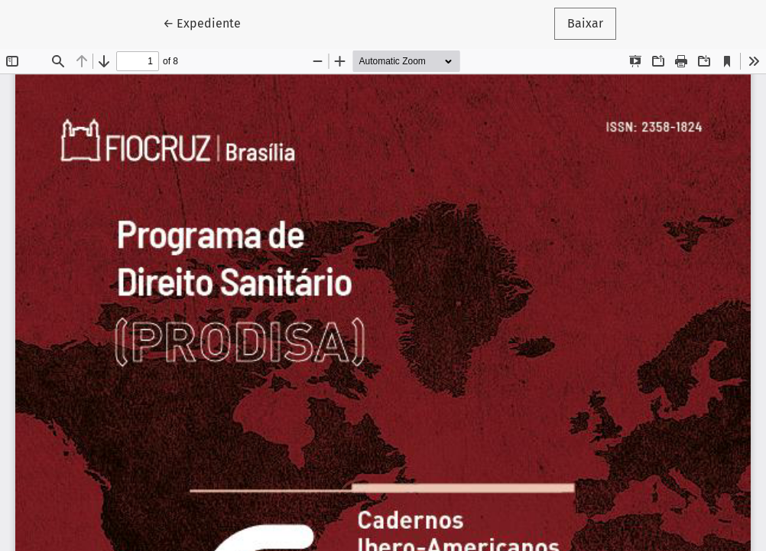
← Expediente (208, 22)
